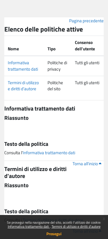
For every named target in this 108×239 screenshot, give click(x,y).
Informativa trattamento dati (29, 226)
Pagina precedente (86, 20)
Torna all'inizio (87, 163)
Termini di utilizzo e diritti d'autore (76, 226)
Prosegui (54, 234)
